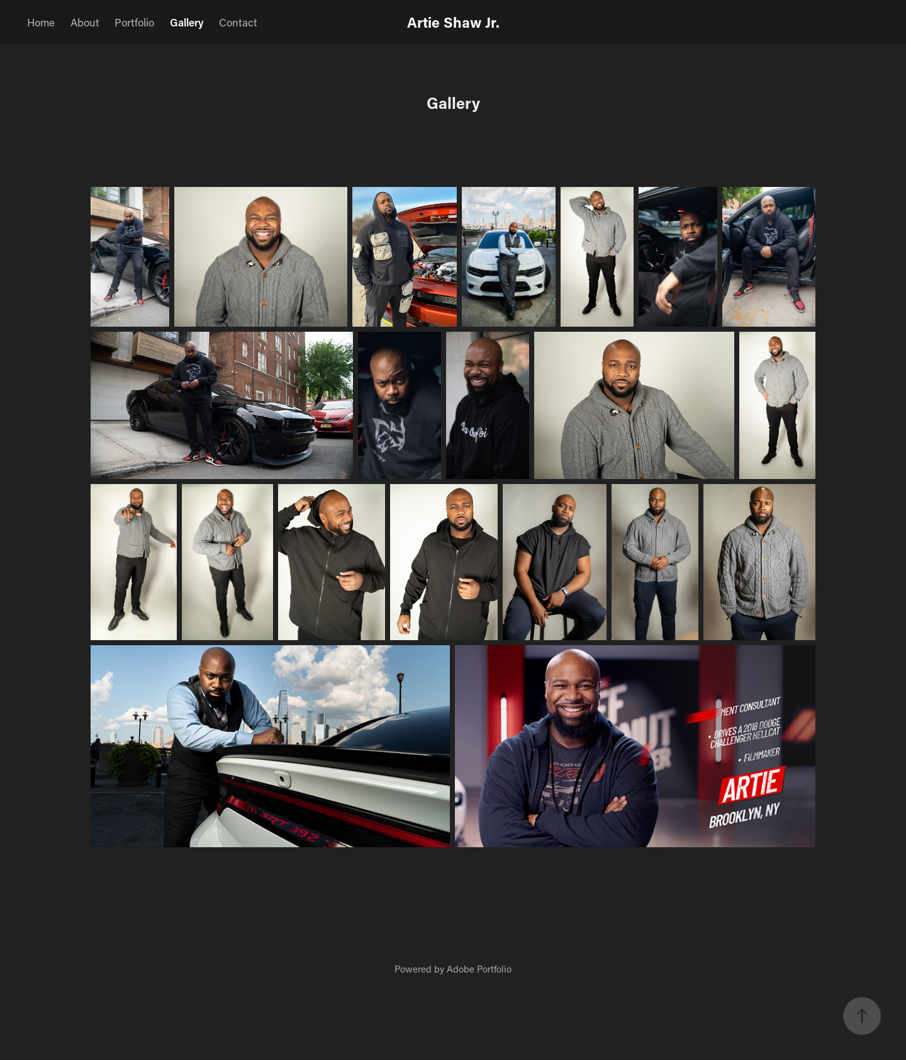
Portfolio (134, 22)
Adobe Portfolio (479, 968)
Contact (238, 22)
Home (41, 22)
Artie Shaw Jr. (453, 22)
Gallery (187, 22)
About (84, 22)
